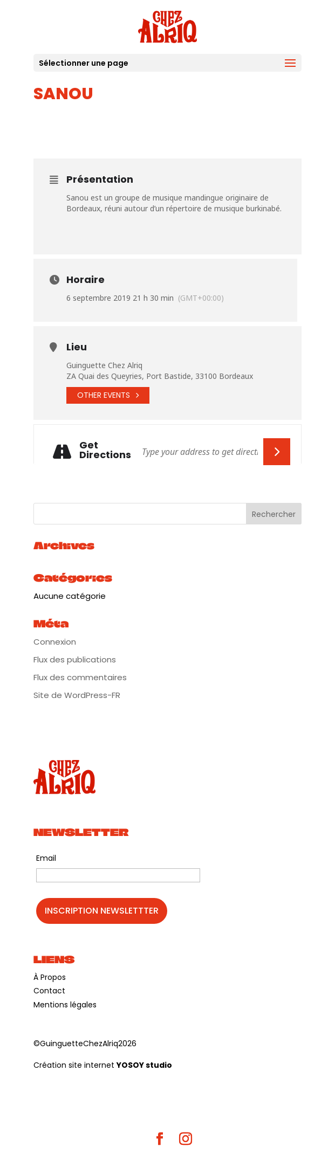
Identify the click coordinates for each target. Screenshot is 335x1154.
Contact (49, 990)
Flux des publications (74, 659)
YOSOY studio (144, 1065)
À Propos (49, 977)
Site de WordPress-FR (76, 695)
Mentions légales (65, 1004)
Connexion (54, 641)
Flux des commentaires (80, 677)
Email (46, 858)
